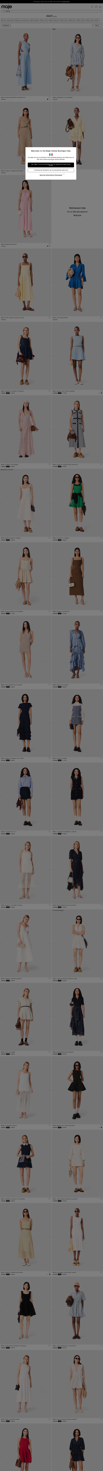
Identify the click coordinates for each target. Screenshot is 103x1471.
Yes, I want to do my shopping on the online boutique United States (51, 165)
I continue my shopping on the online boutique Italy (51, 170)
